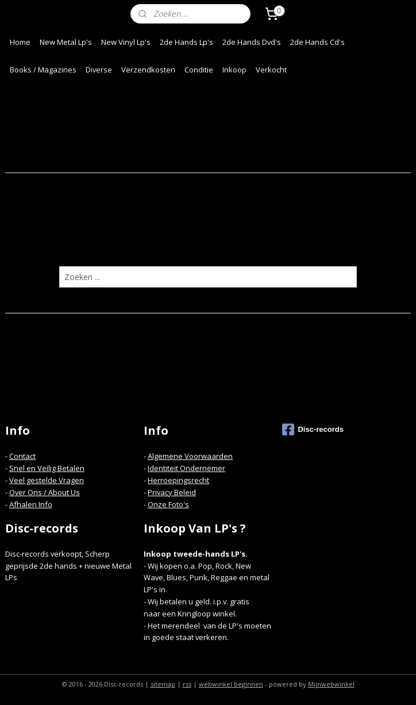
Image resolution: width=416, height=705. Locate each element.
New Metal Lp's (66, 42)
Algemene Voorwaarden (190, 456)
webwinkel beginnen (231, 684)
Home (20, 42)
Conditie (198, 69)
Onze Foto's (168, 504)
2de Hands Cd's (317, 42)
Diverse (99, 69)
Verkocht (271, 69)
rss (187, 684)
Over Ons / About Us (44, 492)
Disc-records (312, 429)
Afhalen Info (30, 504)
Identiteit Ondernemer (186, 468)
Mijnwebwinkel (331, 684)
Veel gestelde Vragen (46, 480)
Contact (22, 456)
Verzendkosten (148, 69)
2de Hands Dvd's (251, 42)
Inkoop (234, 69)
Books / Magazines (43, 69)
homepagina (252, 243)
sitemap (163, 684)
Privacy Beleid (172, 492)
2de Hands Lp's (186, 42)
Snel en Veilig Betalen (46, 468)
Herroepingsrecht (178, 480)
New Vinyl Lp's (126, 42)
